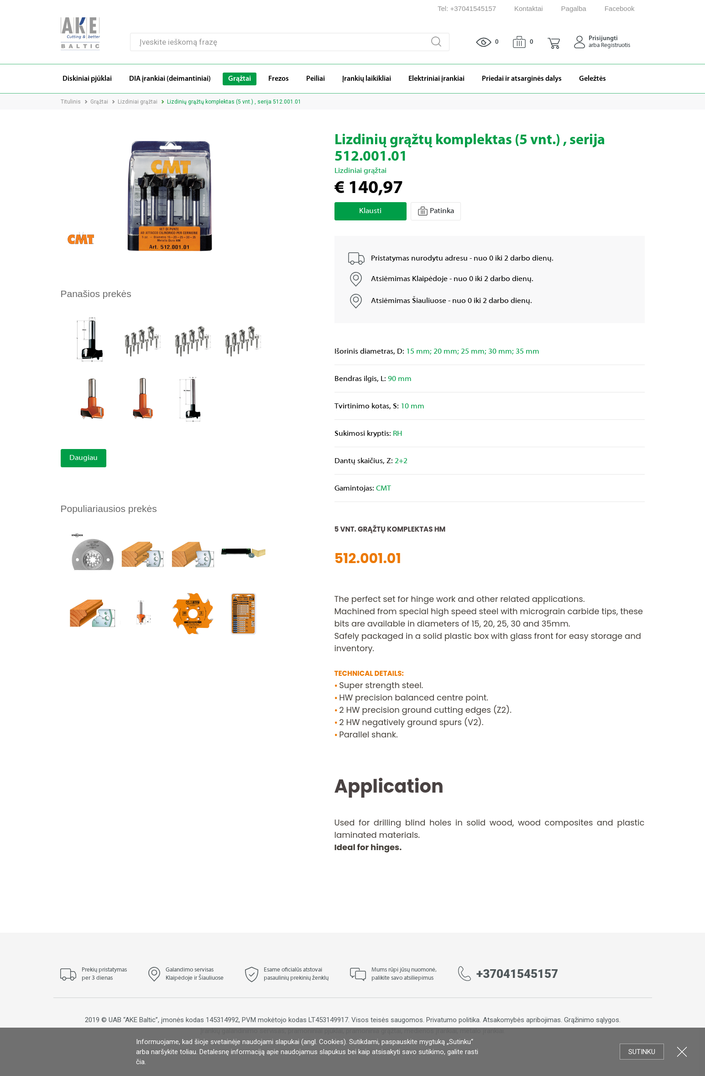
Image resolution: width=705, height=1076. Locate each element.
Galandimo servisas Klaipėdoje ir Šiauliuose (195, 974)
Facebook (620, 8)
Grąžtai (99, 102)
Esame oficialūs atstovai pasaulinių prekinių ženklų (296, 974)
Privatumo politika (453, 1020)
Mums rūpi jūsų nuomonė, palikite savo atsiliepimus (404, 974)
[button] (553, 42)
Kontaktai (528, 8)
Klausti (370, 211)
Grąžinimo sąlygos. (592, 1020)
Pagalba (573, 8)
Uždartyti (682, 1051)
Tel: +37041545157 (467, 8)
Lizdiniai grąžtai (137, 102)
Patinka (436, 211)
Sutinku (641, 1052)
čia (140, 1062)
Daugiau (83, 458)
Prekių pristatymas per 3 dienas (104, 974)
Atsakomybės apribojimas (522, 1020)
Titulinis (71, 102)
